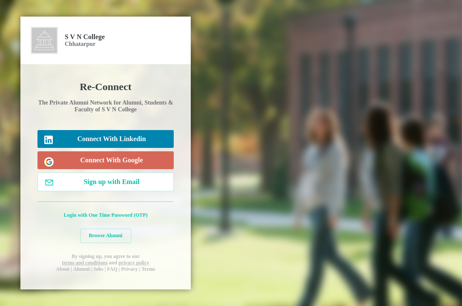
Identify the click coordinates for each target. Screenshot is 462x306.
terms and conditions (84, 263)
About (62, 269)
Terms (148, 269)
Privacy (129, 269)
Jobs (98, 269)
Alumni (81, 269)
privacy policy (133, 263)
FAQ (112, 269)
